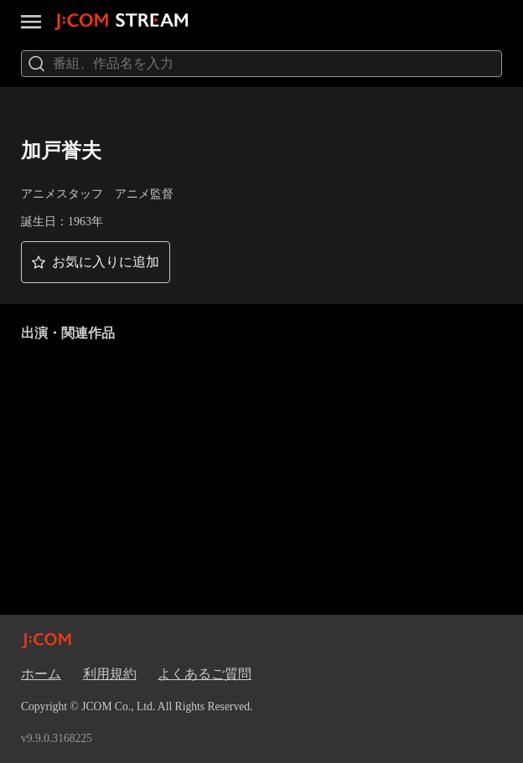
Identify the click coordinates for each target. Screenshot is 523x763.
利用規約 (110, 674)
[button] (95, 262)
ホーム (41, 674)
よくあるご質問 (204, 674)
